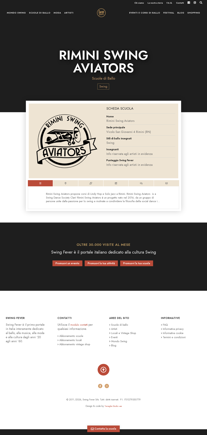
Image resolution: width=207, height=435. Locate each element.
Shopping (193, 15)
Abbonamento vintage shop (75, 348)
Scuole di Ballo (103, 78)
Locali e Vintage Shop (125, 337)
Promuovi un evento (67, 267)
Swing (103, 86)
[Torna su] (103, 374)
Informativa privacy (174, 333)
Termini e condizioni (175, 341)
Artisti (68, 15)
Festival (168, 15)
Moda (57, 15)
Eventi (114, 341)
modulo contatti (80, 329)
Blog (180, 15)
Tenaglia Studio (113, 412)
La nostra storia (155, 3)
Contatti (180, 3)
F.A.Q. (169, 3)
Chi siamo (139, 3)
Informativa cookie (173, 337)
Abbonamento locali (71, 344)
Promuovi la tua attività (101, 267)
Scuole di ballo (39, 15)
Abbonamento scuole (71, 340)
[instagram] (107, 392)
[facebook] (100, 392)
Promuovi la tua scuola (136, 267)
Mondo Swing (16, 15)
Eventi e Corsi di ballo (144, 15)
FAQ (165, 329)
